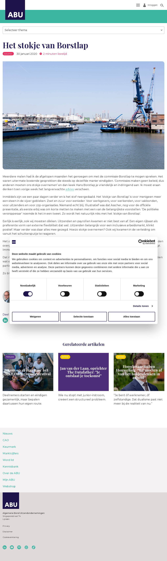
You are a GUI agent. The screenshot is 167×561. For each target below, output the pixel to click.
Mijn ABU (9, 479)
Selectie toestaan (83, 316)
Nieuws (8, 433)
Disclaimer (8, 531)
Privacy (6, 526)
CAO (6, 440)
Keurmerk (9, 446)
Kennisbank (10, 466)
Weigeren (35, 316)
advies (69, 189)
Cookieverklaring (11, 537)
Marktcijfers (11, 453)
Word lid (8, 460)
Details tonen (141, 306)
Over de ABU (11, 473)
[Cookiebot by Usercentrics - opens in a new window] (140, 241)
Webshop (9, 486)
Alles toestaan (131, 316)
